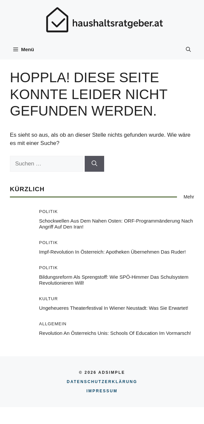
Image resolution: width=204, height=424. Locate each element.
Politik (48, 211)
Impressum (101, 391)
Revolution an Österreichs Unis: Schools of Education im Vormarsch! (115, 333)
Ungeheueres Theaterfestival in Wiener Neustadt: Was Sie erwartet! (114, 308)
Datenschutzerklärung (102, 381)
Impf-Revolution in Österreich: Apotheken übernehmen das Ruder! (112, 252)
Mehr (189, 196)
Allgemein (53, 324)
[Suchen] (94, 164)
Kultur (48, 299)
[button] (188, 49)
